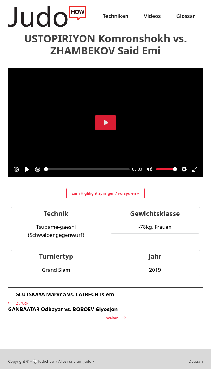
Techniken (115, 16)
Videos (152, 16)
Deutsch (196, 361)
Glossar (185, 16)
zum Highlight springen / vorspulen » (105, 193)
